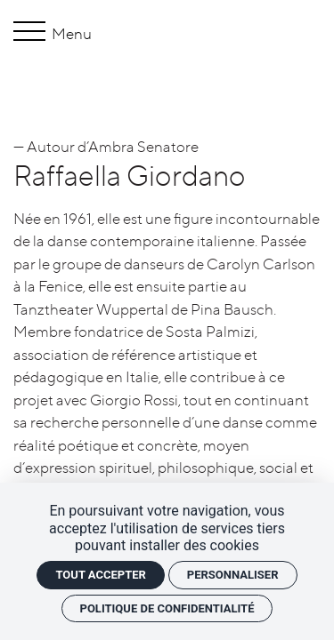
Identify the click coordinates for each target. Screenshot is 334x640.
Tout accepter (100, 574)
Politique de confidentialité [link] (167, 608)
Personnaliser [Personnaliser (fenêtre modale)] (233, 574)
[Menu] (32, 34)
